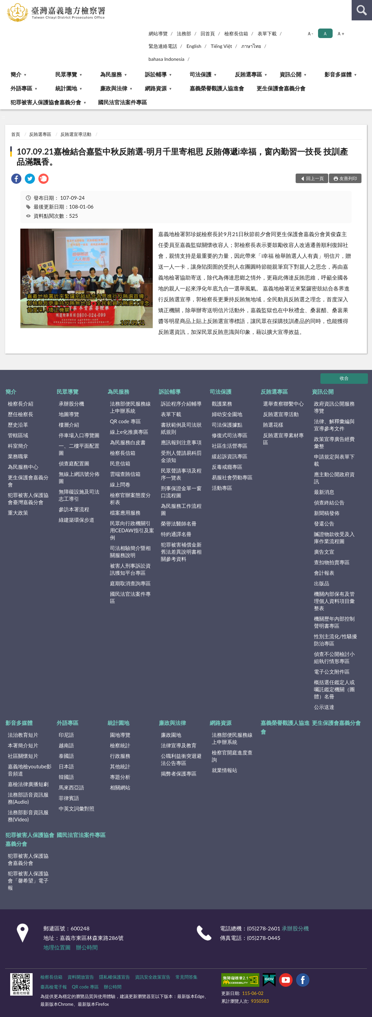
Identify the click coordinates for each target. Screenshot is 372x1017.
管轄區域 (18, 435)
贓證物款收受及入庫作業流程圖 (334, 537)
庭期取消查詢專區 (130, 583)
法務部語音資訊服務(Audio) (28, 798)
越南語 (66, 745)
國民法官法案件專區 (122, 102)
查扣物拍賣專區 (332, 562)
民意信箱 (120, 463)
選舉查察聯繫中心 (283, 403)
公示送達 (324, 707)
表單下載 (267, 33)
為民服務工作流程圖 (181, 509)
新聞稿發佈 (326, 513)
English (193, 46)
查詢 (362, 10)
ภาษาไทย (251, 46)
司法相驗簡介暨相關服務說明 (130, 551)
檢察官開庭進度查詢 (232, 756)
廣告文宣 (324, 552)
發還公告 (324, 523)
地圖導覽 (69, 414)
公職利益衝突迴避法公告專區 (181, 759)
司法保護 (200, 74)
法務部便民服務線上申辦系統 (130, 407)
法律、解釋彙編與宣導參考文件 (334, 424)
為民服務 (111, 74)
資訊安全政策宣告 (152, 977)
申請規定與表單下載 (334, 460)
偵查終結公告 (329, 502)
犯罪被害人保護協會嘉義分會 (46, 102)
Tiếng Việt (221, 46)
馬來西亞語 (71, 787)
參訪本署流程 (74, 509)
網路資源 (156, 88)
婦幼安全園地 (227, 414)
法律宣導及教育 (179, 745)
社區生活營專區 (229, 446)
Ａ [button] (325, 33)
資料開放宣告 (81, 977)
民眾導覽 (66, 74)
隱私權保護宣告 (114, 977)
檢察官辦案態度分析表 (130, 498)
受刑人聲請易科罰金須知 (181, 456)
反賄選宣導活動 (75, 134)
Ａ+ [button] (340, 33)
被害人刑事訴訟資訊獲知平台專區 (130, 569)
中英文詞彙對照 (76, 808)
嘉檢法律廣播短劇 (28, 784)
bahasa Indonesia (167, 59)
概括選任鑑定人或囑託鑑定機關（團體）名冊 (334, 689)
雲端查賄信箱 (125, 474)
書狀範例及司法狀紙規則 (181, 428)
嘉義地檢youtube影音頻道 (30, 770)
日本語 (66, 766)
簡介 (16, 74)
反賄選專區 (248, 74)
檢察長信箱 (236, 33)
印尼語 (66, 735)
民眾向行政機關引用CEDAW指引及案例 (132, 530)
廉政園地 (171, 735)
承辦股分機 (71, 403)
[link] (16, 179)
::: (5, 5)
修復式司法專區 (229, 435)
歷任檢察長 (20, 414)
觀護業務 (222, 403)
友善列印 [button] (348, 178)
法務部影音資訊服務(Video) (28, 815)
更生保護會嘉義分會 (281, 88)
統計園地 (66, 88)
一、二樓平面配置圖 (79, 449)
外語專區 (21, 88)
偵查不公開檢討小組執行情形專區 (334, 657)
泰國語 (66, 756)
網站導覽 (158, 33)
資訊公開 (290, 74)
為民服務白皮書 (128, 442)
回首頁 (208, 33)
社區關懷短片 (23, 756)
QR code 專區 (125, 421)
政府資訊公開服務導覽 (334, 407)
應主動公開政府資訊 (334, 477)
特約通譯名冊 (176, 534)
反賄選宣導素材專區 (283, 438)
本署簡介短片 (23, 745)
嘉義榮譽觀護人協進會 (217, 88)
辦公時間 (87, 947)
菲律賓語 (69, 798)
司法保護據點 (227, 425)
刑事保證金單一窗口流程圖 (181, 491)
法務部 (184, 33)
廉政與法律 (113, 88)
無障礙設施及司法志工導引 (79, 495)
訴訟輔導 (156, 74)
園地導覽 (120, 735)
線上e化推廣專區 (129, 432)
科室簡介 (18, 446)
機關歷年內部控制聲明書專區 (334, 622)
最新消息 (324, 492)
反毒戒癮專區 (227, 467)
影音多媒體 (338, 74)
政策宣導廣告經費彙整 (334, 442)
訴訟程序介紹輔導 (181, 403)
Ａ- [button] (310, 33)
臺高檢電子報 (53, 986)
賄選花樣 (273, 425)
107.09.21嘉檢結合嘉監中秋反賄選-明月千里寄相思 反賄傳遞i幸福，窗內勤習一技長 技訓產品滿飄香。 (182, 156)
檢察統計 (120, 745)
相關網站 (120, 787)
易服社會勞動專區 (232, 477)
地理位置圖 (57, 947)
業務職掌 (18, 456)
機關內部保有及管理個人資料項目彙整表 (334, 601)
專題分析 (120, 777)
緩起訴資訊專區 (229, 456)
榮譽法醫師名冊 (179, 523)
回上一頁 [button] (315, 178)
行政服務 (120, 756)
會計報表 (324, 573)
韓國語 (66, 777)
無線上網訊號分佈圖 (79, 477)
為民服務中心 (23, 467)
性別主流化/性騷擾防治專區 (335, 639)
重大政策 (18, 513)
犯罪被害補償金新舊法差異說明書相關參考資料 (181, 551)
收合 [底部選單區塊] (344, 378)
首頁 (15, 134)
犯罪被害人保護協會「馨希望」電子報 (28, 880)
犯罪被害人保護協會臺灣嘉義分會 (28, 498)
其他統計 (120, 766)
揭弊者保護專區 (179, 773)
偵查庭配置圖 (74, 463)
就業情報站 (224, 770)
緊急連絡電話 (163, 46)
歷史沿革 (18, 425)
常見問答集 (186, 977)
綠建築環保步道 (76, 520)
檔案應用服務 (125, 513)
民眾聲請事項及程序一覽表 (181, 474)
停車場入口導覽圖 (79, 435)
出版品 (321, 583)
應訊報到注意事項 (181, 442)
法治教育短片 (23, 735)
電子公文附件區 (332, 671)
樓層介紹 (69, 425)
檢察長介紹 (20, 403)
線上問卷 (120, 484)
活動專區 (222, 488)
